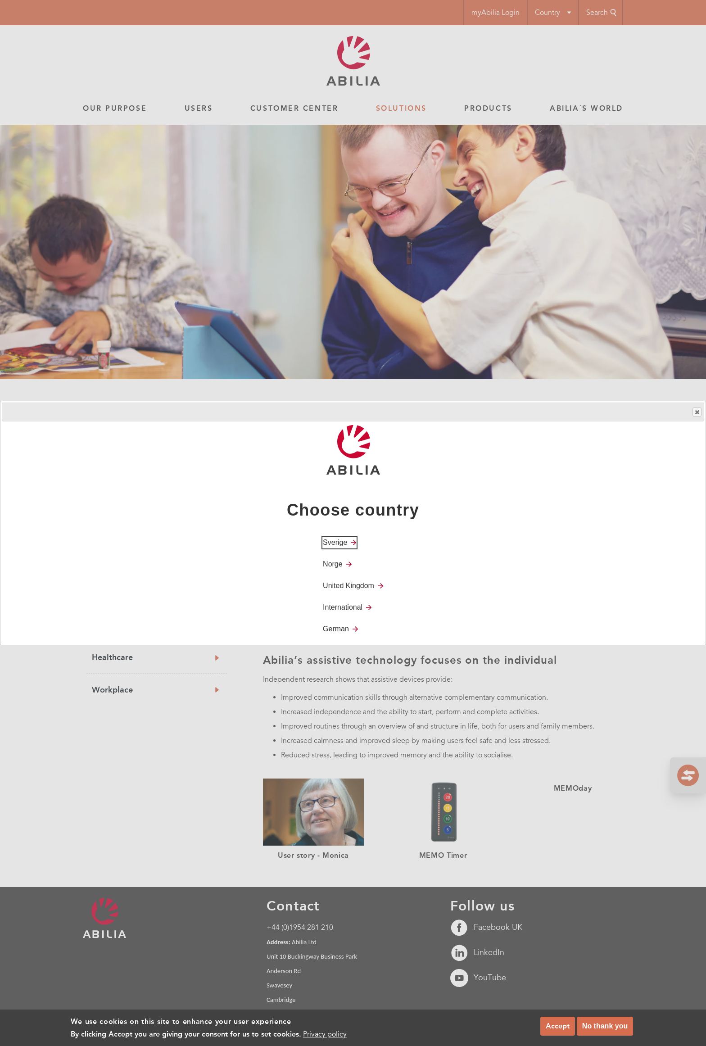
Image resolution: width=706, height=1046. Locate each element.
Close (696, 412)
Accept (558, 1026)
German (336, 629)
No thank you (605, 1026)
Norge (333, 564)
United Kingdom (348, 585)
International (342, 607)
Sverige (335, 542)
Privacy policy (325, 1034)
